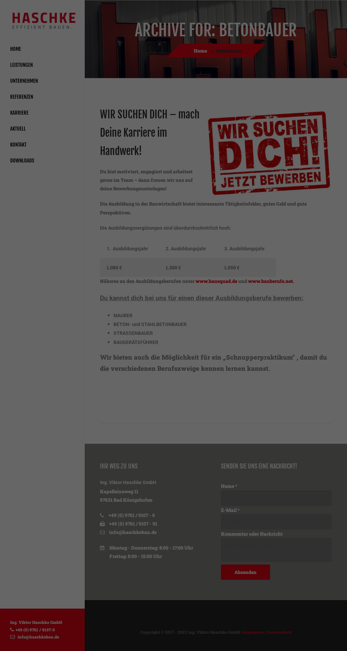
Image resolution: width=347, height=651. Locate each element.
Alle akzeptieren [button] (173, 352)
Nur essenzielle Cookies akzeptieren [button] (173, 392)
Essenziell (101, 328)
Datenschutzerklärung (185, 306)
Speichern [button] (173, 372)
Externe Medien (234, 328)
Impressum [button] (210, 426)
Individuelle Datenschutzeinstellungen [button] (173, 412)
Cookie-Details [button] (140, 426)
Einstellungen (155, 312)
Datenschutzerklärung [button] (176, 426)
